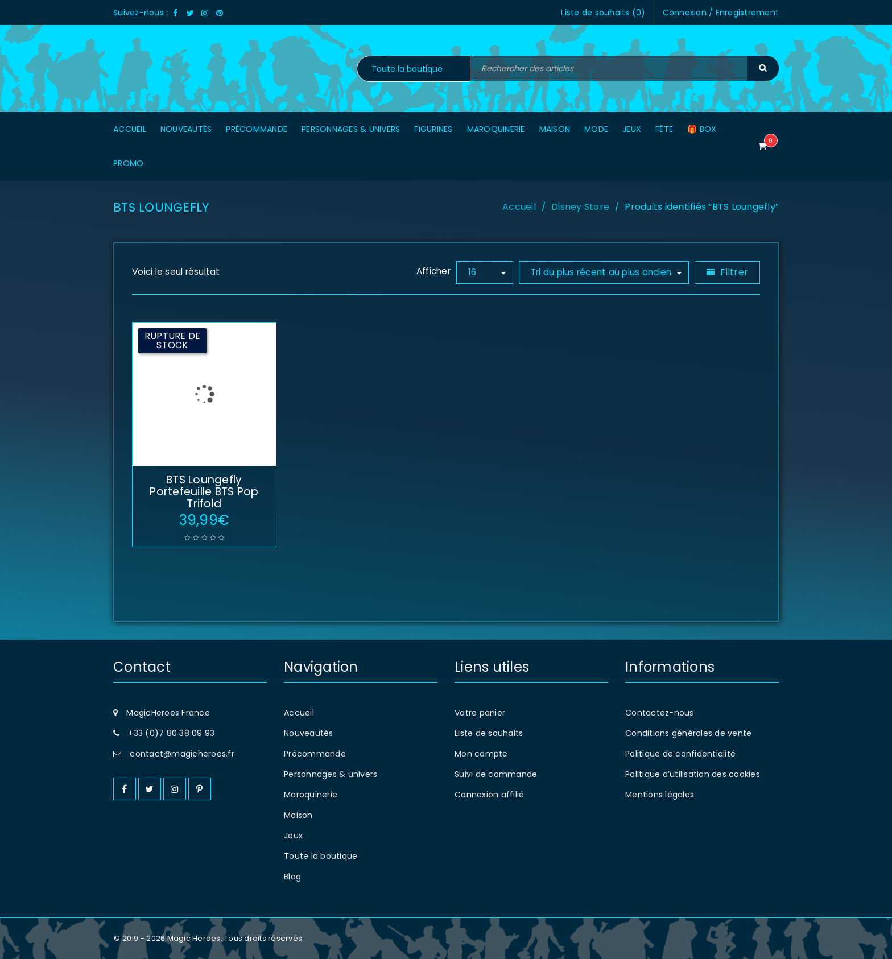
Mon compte (481, 753)
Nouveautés (308, 733)
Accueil (519, 206)
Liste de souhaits (489, 733)
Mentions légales (659, 794)
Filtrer (734, 272)
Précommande (315, 753)
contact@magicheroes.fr (182, 753)
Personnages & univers (330, 774)
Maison (298, 815)
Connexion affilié (489, 794)
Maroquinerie (310, 794)
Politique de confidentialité (680, 753)
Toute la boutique (320, 856)
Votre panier (480, 712)
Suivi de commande (496, 774)
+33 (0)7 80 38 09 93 (171, 733)
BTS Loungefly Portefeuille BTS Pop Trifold (204, 491)
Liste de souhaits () (603, 12)
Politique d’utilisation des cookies (692, 774)
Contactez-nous (659, 712)
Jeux (293, 835)
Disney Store (580, 206)
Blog (292, 876)
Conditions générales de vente (688, 733)
